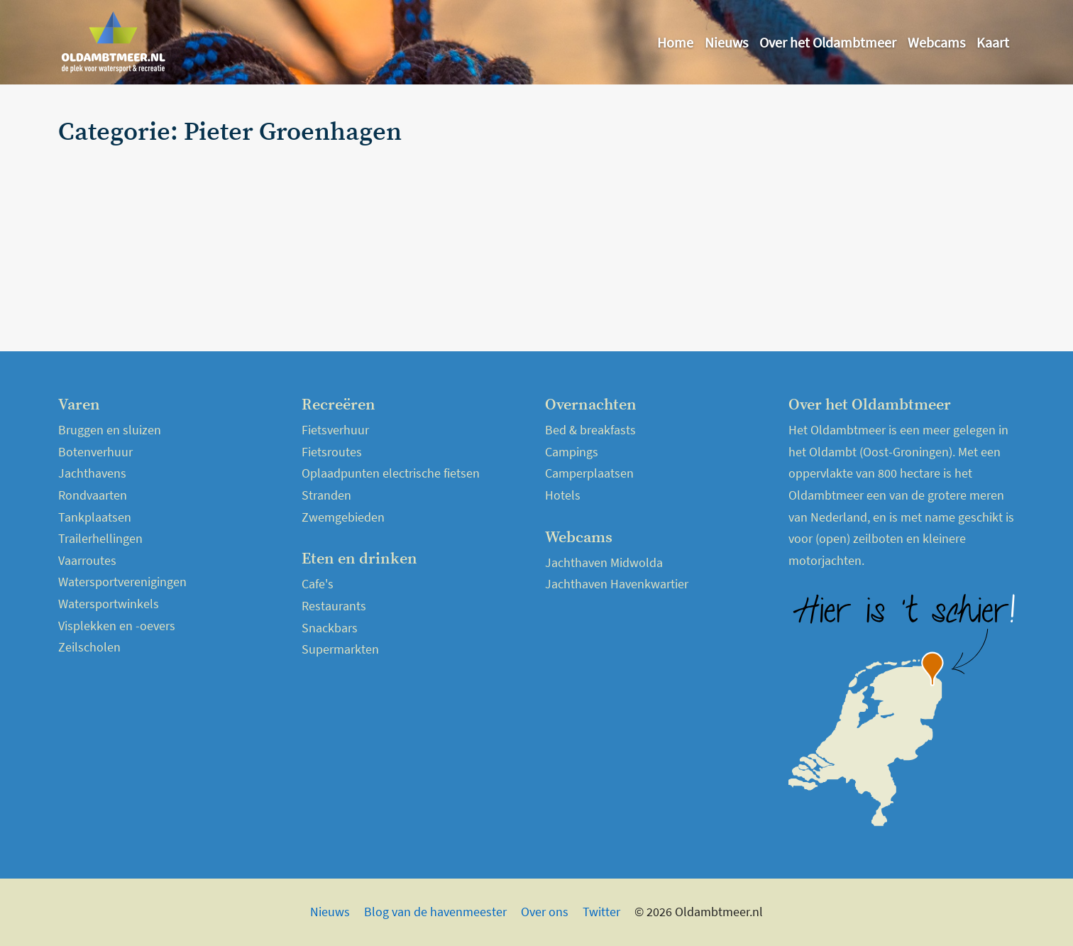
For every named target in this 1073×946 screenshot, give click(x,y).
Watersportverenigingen (122, 581)
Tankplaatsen (94, 517)
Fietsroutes (332, 452)
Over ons (544, 911)
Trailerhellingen (100, 538)
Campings (571, 452)
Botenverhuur (95, 452)
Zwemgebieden (343, 517)
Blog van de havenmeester (435, 911)
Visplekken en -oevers (116, 625)
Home (675, 42)
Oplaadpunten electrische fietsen (391, 473)
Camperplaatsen (589, 473)
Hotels (562, 495)
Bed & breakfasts (590, 430)
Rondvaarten (92, 495)
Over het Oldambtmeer (827, 42)
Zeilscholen (89, 647)
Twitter (601, 911)
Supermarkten (340, 649)
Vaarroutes (87, 560)
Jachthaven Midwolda (604, 562)
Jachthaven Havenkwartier (616, 584)
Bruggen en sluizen (109, 430)
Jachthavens (92, 473)
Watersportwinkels (108, 603)
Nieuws (726, 42)
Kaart (992, 42)
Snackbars (330, 628)
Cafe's (318, 584)
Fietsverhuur (335, 430)
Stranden (326, 495)
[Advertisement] (858, 218)
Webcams (936, 42)
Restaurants (334, 606)
